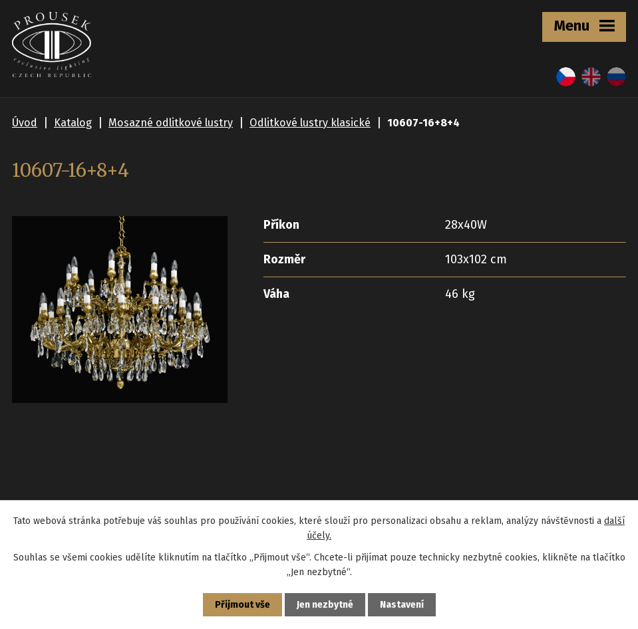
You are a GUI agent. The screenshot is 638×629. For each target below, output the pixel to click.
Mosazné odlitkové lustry (170, 122)
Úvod (24, 122)
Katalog (73, 122)
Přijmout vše (242, 604)
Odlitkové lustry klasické (310, 122)
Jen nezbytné (325, 604)
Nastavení (402, 604)
